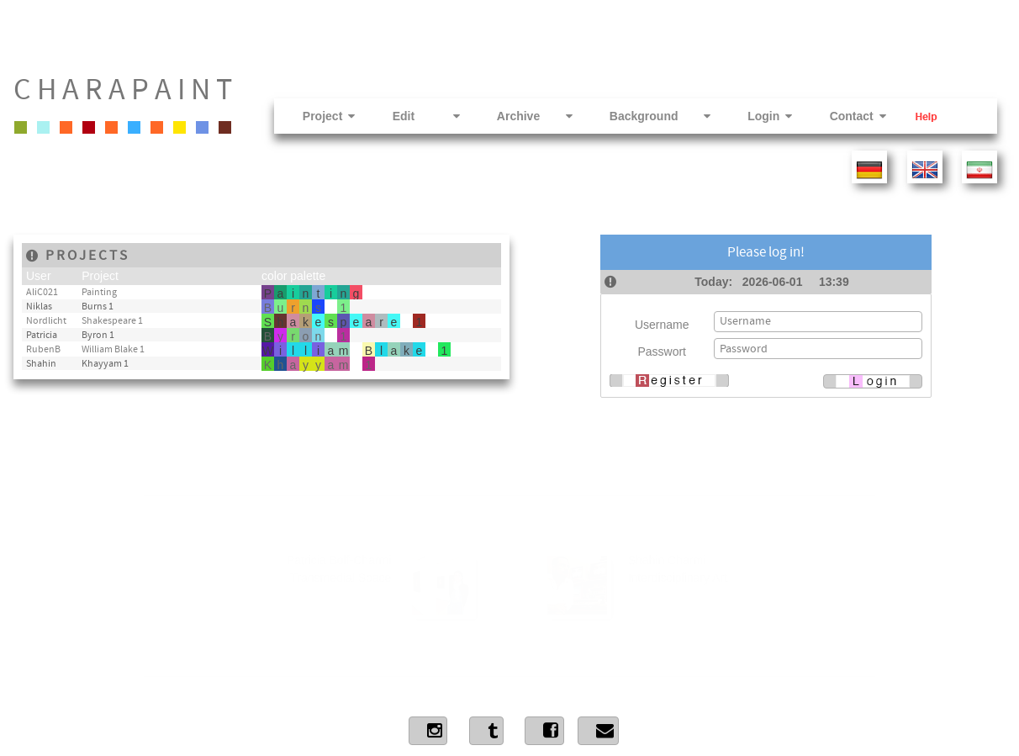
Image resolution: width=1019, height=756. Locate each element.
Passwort (661, 351)
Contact (841, 116)
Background (644, 116)
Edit (409, 116)
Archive (519, 116)
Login (753, 116)
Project (313, 116)
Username (662, 324)
